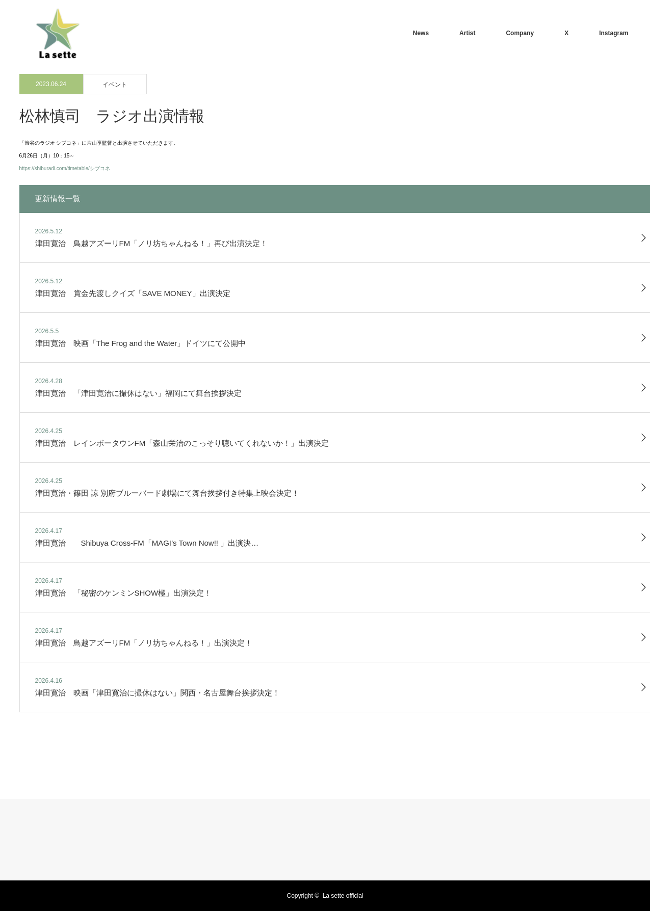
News (421, 33)
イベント (114, 84)
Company (520, 33)
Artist (467, 33)
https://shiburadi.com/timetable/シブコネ (64, 168)
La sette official (343, 895)
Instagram (613, 33)
